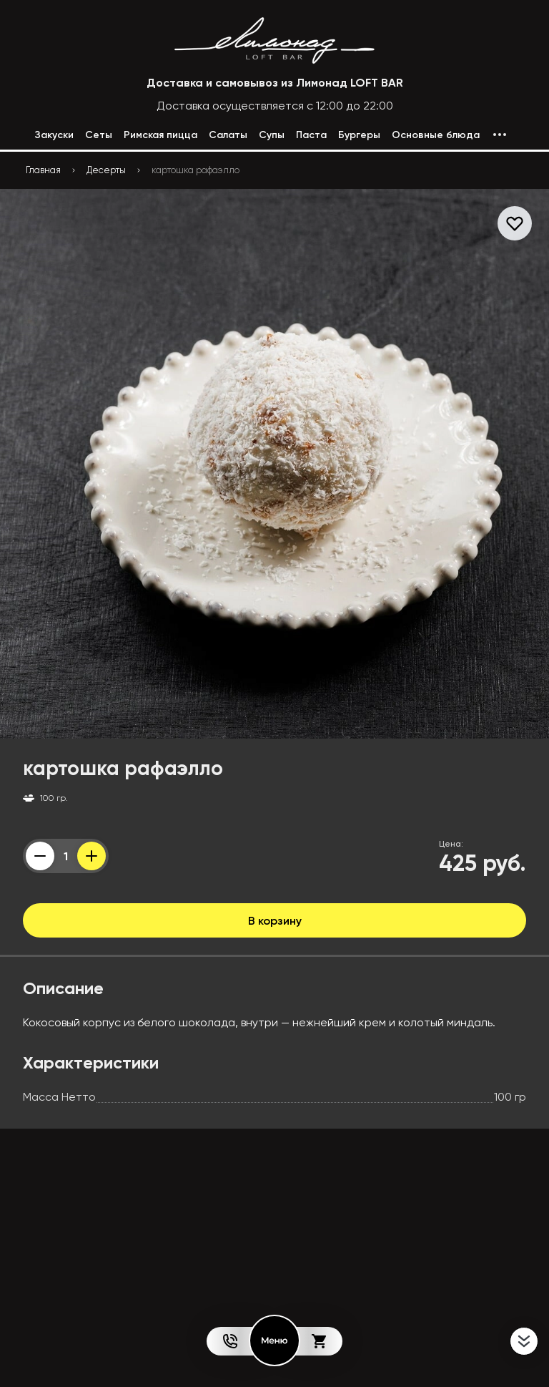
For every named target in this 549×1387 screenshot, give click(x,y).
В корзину (275, 920)
